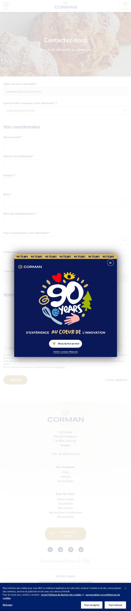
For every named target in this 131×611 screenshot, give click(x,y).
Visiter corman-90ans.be (65, 351)
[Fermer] (125, 590)
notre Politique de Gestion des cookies (61, 596)
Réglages (7, 606)
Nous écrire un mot (65, 343)
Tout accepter (91, 606)
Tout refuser (115, 606)
